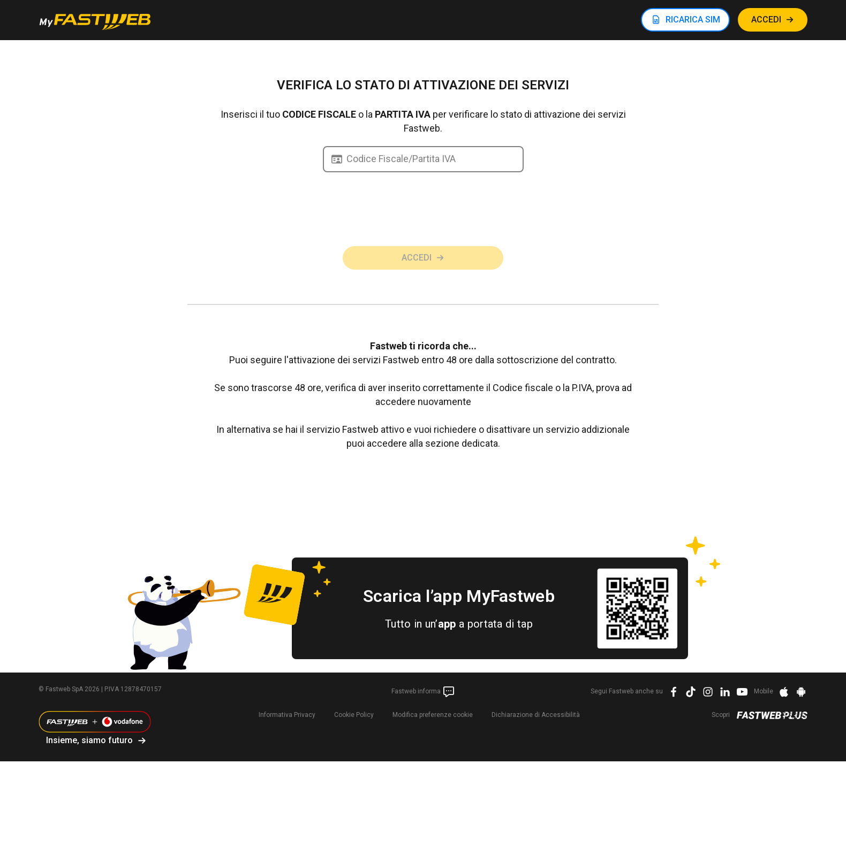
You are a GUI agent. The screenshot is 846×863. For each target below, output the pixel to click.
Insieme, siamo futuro (89, 740)
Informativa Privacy (287, 715)
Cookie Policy (354, 715)
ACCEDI (766, 19)
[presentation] (423, 223)
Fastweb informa (423, 691)
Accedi (417, 258)
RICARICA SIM (693, 19)
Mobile (763, 691)
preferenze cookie (432, 715)
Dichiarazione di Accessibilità (536, 715)
